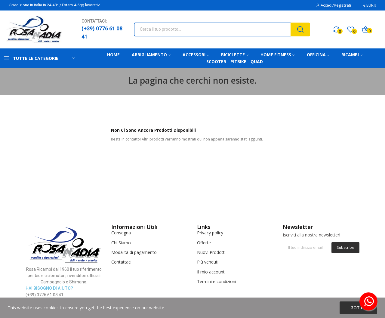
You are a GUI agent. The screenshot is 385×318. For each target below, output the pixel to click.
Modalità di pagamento (134, 252)
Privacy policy (210, 233)
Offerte (204, 242)
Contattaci (121, 262)
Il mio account (211, 272)
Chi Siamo (121, 242)
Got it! (358, 307)
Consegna (121, 233)
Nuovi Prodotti (211, 252)
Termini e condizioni (216, 281)
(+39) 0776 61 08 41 (102, 32)
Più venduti (207, 262)
